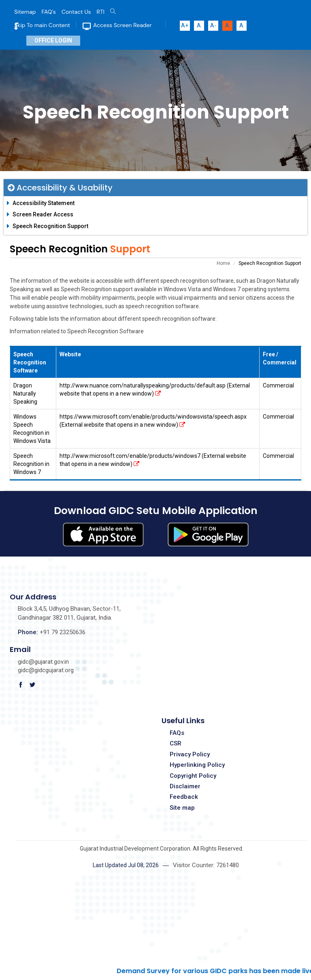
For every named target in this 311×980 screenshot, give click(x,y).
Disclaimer (185, 786)
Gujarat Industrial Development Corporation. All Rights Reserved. (161, 848)
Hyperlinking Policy (197, 764)
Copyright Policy (193, 775)
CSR (175, 743)
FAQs (177, 733)
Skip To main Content (42, 25)
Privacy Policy (190, 754)
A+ (184, 25)
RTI (100, 11)
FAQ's (49, 11)
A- (213, 25)
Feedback (184, 796)
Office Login (53, 40)
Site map (182, 807)
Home (223, 263)
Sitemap (25, 11)
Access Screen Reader (122, 25)
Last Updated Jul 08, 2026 (126, 865)
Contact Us (76, 11)
